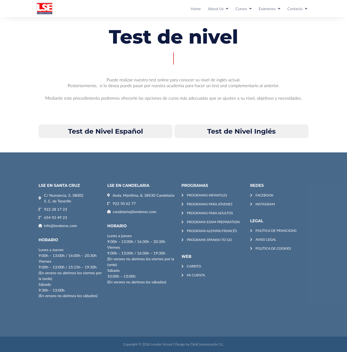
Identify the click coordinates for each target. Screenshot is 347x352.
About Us (218, 8)
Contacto (297, 8)
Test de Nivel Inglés (241, 131)
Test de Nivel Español (105, 131)
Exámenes (269, 8)
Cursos (243, 8)
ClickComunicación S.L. (207, 344)
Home (196, 8)
